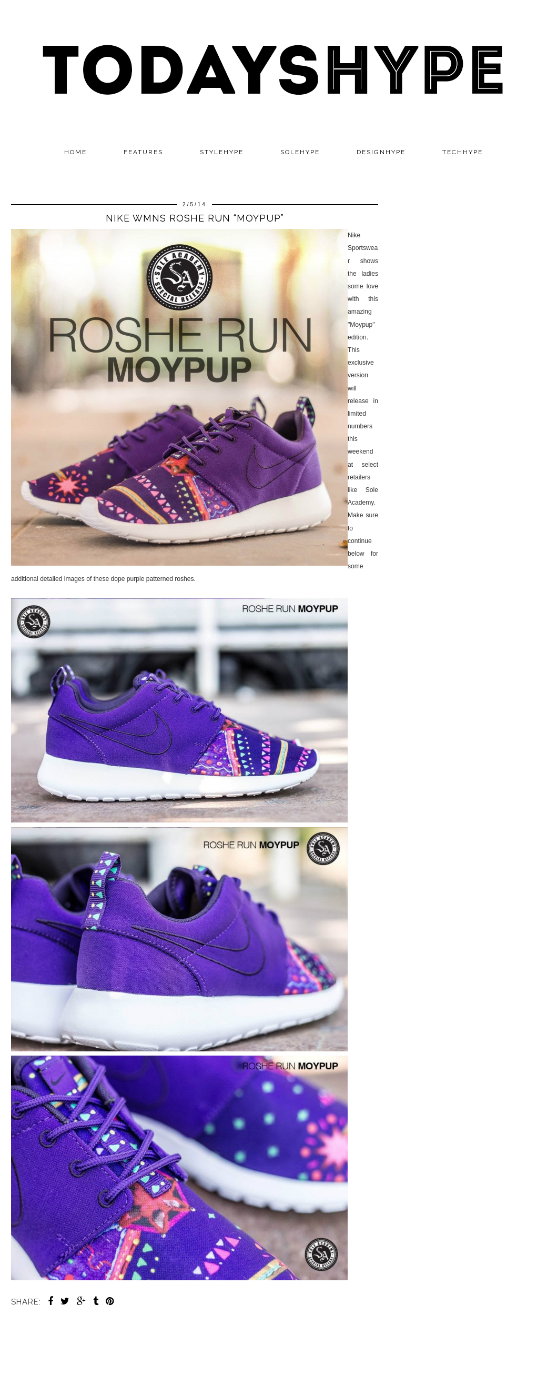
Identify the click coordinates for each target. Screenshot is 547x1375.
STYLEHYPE (222, 152)
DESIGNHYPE (381, 152)
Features (143, 152)
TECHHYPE (462, 152)
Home (75, 152)
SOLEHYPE (300, 152)
